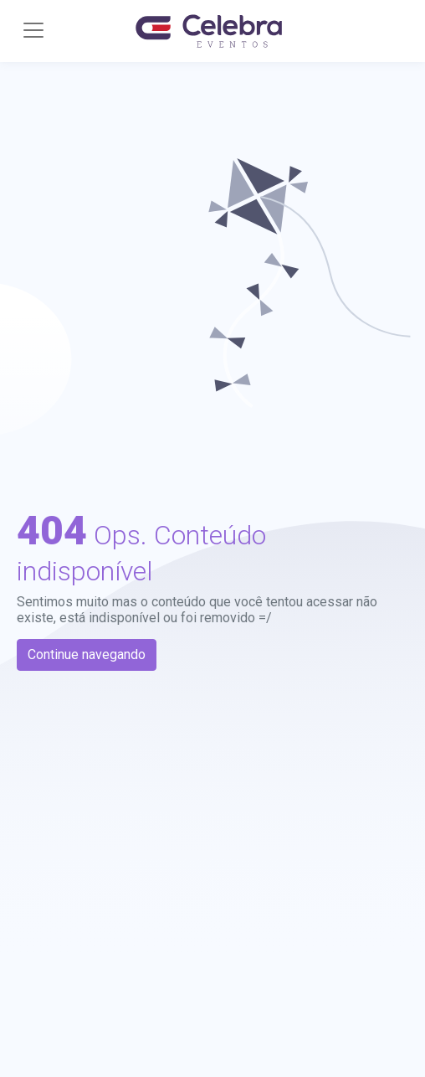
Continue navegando (87, 654)
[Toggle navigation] (33, 30)
